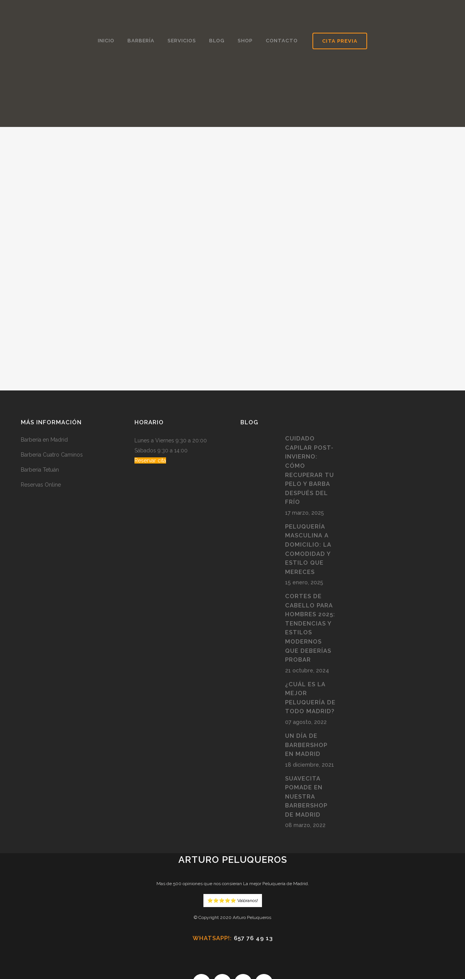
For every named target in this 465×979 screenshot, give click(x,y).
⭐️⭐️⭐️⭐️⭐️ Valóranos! (232, 838)
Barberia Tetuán (40, 408)
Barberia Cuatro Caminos (52, 393)
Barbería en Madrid (44, 378)
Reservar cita (150, 399)
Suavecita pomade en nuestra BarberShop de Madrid (306, 734)
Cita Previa (340, 41)
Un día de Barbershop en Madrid (306, 682)
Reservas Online (41, 423)
